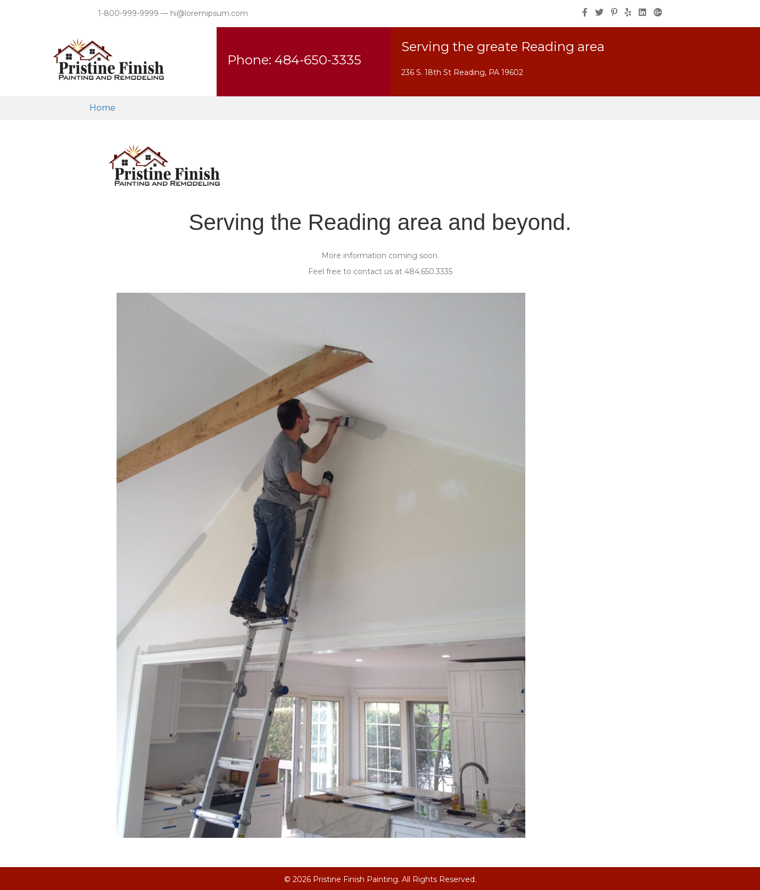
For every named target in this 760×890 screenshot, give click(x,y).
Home (102, 108)
